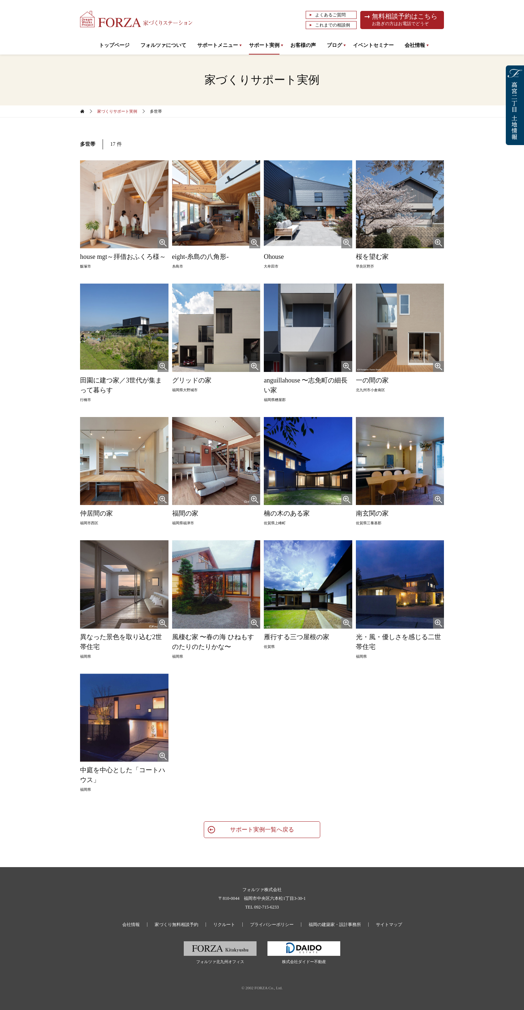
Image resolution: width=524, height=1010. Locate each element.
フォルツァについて (163, 45)
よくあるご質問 (330, 14)
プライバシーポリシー (272, 924)
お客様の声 (303, 45)
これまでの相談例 (332, 25)
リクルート (224, 924)
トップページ (114, 45)
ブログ (334, 45)
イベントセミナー (373, 45)
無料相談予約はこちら (406, 20)
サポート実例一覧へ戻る (262, 829)
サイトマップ (389, 924)
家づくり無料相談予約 (176, 924)
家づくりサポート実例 (117, 111)
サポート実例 (264, 45)
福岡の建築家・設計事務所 (335, 924)
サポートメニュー (217, 45)
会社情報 (415, 45)
